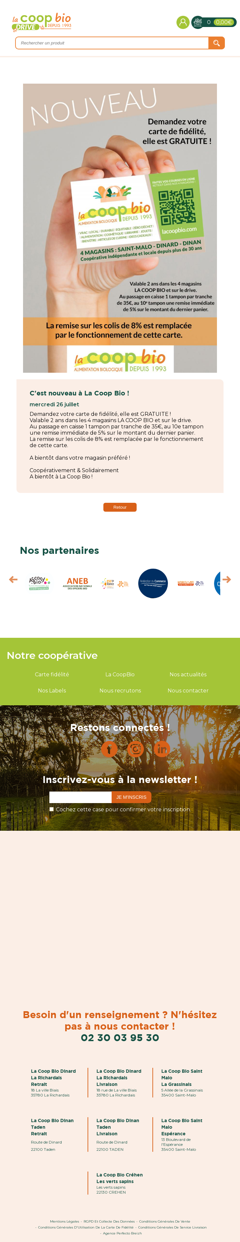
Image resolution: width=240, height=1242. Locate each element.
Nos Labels (52, 691)
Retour (119, 507)
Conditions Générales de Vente (164, 1221)
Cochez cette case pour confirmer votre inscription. (123, 809)
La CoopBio (120, 674)
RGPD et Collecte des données (109, 1221)
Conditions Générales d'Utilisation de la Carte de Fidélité (86, 1227)
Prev (10, 581)
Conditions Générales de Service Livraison (172, 1227)
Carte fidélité (52, 674)
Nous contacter (188, 691)
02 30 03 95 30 (120, 1037)
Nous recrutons (120, 691)
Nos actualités (188, 674)
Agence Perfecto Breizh (122, 1233)
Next (230, 581)
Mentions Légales (64, 1221)
